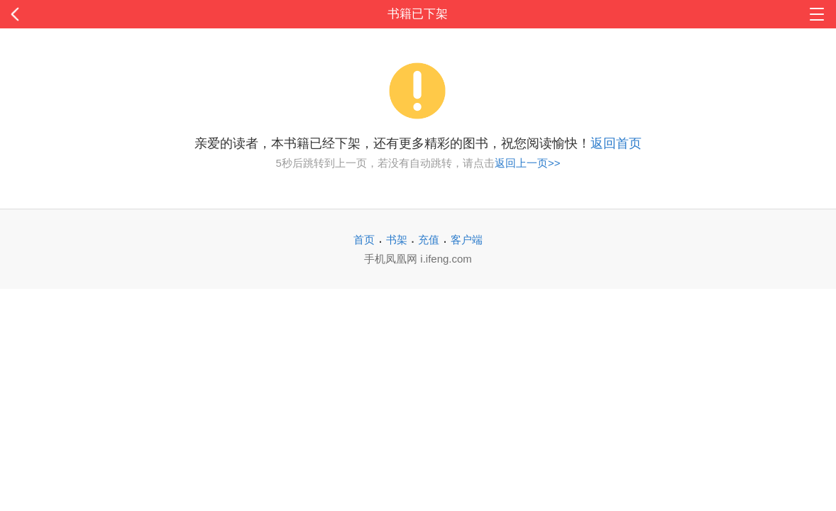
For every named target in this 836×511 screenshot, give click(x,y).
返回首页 (616, 143)
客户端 (467, 239)
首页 (364, 239)
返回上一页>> (528, 163)
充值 (428, 239)
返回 (83, 14)
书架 (396, 239)
